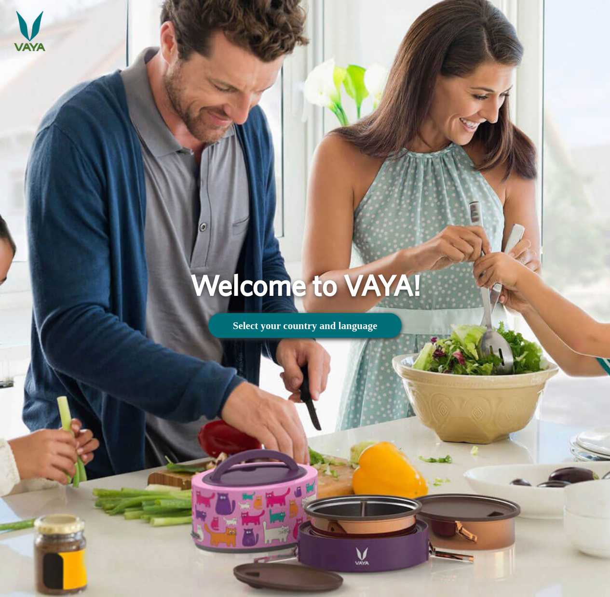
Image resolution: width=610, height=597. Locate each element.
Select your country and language (305, 325)
